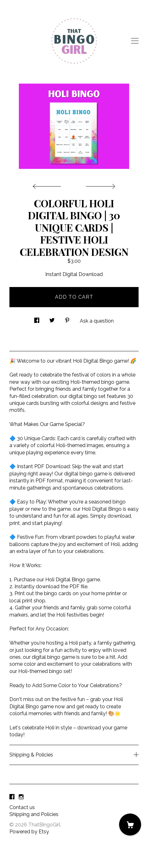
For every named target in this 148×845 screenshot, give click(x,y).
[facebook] (11, 797)
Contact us (22, 807)
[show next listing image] (99, 184)
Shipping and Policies (33, 814)
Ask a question (97, 321)
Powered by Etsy (29, 832)
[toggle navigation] (135, 41)
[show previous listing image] (48, 184)
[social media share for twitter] (52, 319)
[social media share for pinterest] (67, 319)
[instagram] (21, 797)
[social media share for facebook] (36, 319)
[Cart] (130, 824)
